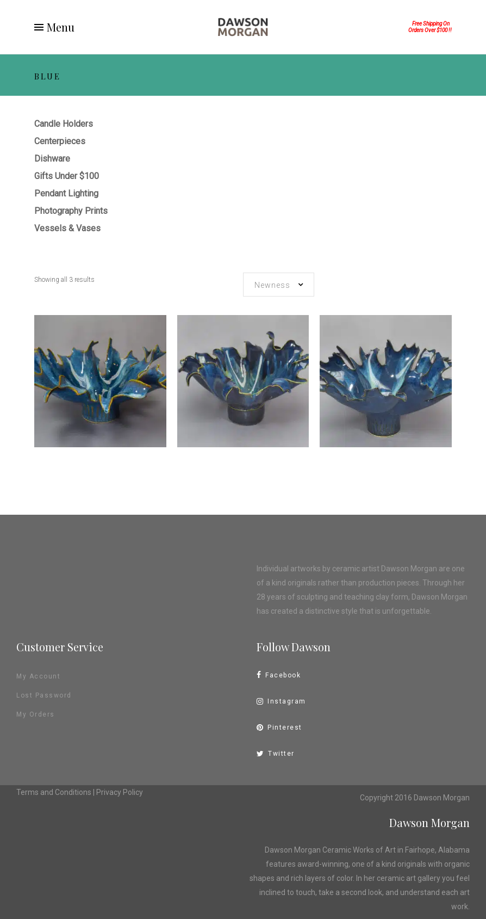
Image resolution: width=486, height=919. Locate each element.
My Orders (35, 714)
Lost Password (44, 695)
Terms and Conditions (53, 792)
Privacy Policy (119, 792)
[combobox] (278, 285)
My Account (38, 676)
